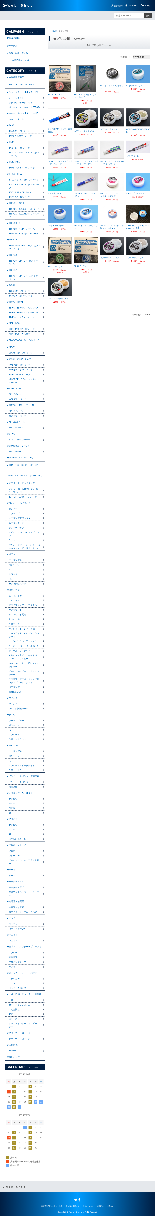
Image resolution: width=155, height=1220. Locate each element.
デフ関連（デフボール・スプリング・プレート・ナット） (24, 683)
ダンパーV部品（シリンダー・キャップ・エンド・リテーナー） (25, 549)
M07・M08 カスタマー (20, 335)
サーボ (12, 879)
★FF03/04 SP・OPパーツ (20, 459)
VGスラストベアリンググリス (112, 87)
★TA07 (10, 142)
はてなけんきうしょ (18, 842)
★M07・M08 (13, 324)
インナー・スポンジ (18, 785)
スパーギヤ (14, 603)
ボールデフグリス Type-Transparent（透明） (137, 226)
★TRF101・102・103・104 (20, 407)
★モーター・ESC (15, 885)
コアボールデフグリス (109, 258)
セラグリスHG (132, 156)
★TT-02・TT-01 (14, 174)
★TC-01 (11, 286)
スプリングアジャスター (21, 520)
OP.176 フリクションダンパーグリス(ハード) (60, 162)
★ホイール (12, 748)
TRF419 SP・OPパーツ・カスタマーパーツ (25, 248)
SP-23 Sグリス (55, 94)
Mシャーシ (14, 567)
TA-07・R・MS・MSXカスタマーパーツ (24, 155)
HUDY (12, 806)
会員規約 (100, 1210)
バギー (12, 581)
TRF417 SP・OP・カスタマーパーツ (24, 278)
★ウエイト (12, 938)
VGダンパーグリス (134, 86)
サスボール (14, 622)
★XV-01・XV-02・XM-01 (19, 360)
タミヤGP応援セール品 (18, 60)
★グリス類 (12, 822)
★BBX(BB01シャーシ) (18, 447)
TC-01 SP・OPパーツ (19, 292)
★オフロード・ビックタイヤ (21, 485)
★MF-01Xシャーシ (16, 423)
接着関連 (13, 790)
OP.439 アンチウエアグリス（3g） (86, 194)
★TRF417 (12, 271)
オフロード (14, 737)
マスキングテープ (17, 966)
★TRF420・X (13, 224)
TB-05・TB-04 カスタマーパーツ (25, 314)
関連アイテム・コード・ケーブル (24, 897)
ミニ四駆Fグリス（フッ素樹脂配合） (60, 130)
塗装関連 (13, 961)
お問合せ (110, 1210)
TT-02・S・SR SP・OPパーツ (24, 180)
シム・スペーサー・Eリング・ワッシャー (25, 667)
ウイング (13, 706)
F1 (10, 572)
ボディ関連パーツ (17, 586)
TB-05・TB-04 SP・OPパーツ (23, 309)
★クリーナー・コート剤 (19, 1037)
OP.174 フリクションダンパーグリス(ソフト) (112, 162)
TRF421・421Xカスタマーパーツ (24, 216)
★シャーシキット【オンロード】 (23, 92)
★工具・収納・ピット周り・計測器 (24, 998)
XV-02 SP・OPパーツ (19, 366)
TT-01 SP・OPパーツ (19, 198)
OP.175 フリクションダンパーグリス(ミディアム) (86, 162)
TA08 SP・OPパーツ (19, 132)
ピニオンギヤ (15, 598)
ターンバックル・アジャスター (24, 644)
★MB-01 (11, 348)
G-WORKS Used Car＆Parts (20, 85)
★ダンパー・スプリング (19, 505)
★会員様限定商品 (15, 77)
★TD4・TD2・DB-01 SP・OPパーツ (24, 468)
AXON (12, 811)
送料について (88, 1210)
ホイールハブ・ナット (19, 653)
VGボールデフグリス (57, 225)
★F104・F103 (14, 390)
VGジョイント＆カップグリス (86, 226)
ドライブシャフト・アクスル (23, 607)
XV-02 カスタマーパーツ (21, 371)
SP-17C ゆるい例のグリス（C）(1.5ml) (85, 95)
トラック (13, 576)
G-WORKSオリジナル (17, 53)
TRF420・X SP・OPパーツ (22, 230)
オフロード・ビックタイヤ (22, 768)
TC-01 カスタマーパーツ (21, 297)
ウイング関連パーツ (18, 711)
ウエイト (13, 944)
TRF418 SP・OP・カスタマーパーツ (24, 263)
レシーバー (14, 859)
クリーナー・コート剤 (19, 1043)
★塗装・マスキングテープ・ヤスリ (24, 950)
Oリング (13, 542)
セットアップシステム (19, 1008)
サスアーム (14, 626)
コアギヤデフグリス (134, 258)
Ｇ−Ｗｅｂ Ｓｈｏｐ (17, 5)
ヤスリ (12, 970)
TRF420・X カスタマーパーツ (23, 234)
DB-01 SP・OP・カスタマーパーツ (25, 477)
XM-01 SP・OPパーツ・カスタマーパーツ (24, 382)
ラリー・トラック (17, 742)
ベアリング (14, 690)
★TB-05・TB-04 (15, 303)
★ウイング (12, 700)
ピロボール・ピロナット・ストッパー (24, 675)
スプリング (14, 515)
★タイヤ (11, 717)
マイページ (133, 5)
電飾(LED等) (15, 694)
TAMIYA (12, 802)
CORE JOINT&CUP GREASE (138, 130)
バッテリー (14, 927)
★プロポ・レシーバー (17, 848)
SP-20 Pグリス (80, 266)
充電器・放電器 (16, 911)
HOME (54, 31)
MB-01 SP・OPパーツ (20, 354)
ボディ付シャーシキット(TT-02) (24, 108)
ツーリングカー (16, 562)
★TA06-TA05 (13, 162)
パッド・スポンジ (17, 992)
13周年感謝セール (15, 38)
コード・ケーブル (17, 932)
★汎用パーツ (13, 592)
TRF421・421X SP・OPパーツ (24, 210)
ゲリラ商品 (12, 46)
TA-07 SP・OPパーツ (19, 148)
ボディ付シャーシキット (21, 103)
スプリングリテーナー (19, 525)
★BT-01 (11, 435)
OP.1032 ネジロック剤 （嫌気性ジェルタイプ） (112, 226)
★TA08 (10, 126)
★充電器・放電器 (15, 905)
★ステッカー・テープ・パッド (22, 976)
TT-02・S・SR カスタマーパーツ (24, 187)
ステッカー (14, 982)
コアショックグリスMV (58, 298)
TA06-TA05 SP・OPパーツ (22, 168)
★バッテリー (13, 921)
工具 (11, 1004)
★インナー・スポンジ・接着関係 (23, 779)
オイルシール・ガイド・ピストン (24, 536)
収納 (11, 1018)
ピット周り (14, 1023)
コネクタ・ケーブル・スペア (23, 915)
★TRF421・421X (15, 204)
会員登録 (118, 5)
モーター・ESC (16, 891)
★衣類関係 (12, 1049)
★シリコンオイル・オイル (20, 796)
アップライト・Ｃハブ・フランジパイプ (24, 637)
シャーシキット (16, 98)
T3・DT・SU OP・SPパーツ (23, 499)
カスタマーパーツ (17, 401)
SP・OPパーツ (16, 396)
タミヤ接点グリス (55, 193)
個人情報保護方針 (73, 1210)
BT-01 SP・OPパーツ (20, 441)
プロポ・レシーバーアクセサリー (24, 865)
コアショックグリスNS (84, 131)
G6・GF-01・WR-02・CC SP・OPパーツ (23, 492)
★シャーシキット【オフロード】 (23, 114)
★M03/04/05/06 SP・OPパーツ (23, 341)
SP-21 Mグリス (55, 266)
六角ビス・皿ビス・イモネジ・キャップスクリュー (24, 659)
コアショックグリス (108, 129)
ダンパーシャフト (17, 530)
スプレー (13, 956)
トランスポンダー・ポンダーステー (24, 1029)
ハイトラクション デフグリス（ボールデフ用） (111, 194)
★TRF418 (12, 256)
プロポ (12, 854)
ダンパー (13, 511)
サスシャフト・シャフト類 (22, 631)
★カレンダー (13, 1061)
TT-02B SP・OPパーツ (20, 193)
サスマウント (15, 612)
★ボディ (11, 556)
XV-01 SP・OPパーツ (19, 376)
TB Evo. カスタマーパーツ (21, 318)
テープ (12, 987)
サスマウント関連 (17, 617)
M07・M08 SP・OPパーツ (22, 330)
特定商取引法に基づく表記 (51, 1210)
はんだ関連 (14, 1013)
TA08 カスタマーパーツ (20, 136)
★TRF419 (12, 240)
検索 (148, 15)
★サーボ (11, 873)
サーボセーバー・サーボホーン (24, 648)
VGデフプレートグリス (136, 193)
